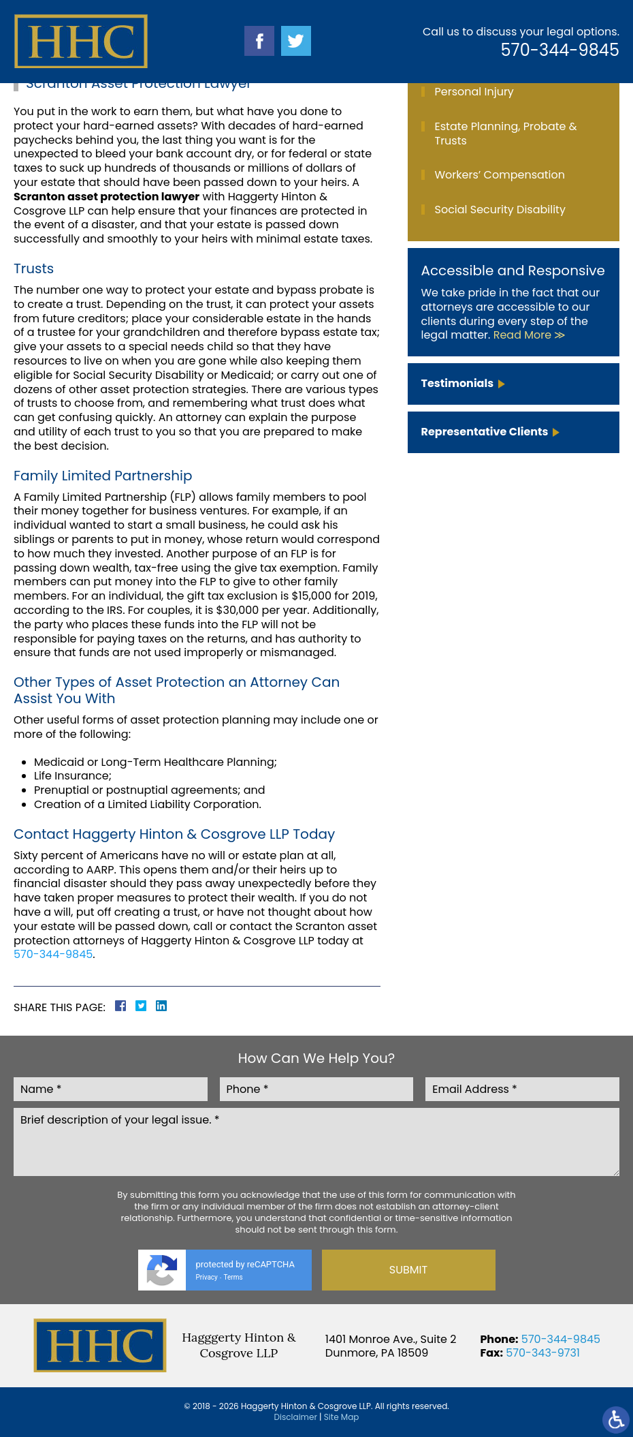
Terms (233, 1277)
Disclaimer (295, 1417)
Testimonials (457, 383)
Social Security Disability (500, 209)
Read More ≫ (529, 335)
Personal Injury (474, 91)
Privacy (207, 1277)
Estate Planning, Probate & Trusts (506, 134)
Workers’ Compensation (500, 175)
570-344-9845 (560, 50)
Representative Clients (485, 431)
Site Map (341, 1417)
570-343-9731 (543, 1353)
